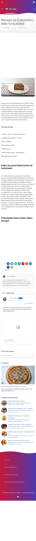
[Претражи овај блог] (18, 355)
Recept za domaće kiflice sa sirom (18, 440)
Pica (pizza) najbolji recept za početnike (14, 386)
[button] (8, 263)
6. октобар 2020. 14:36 (15, 300)
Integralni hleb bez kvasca (16, 401)
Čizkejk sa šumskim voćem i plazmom (19, 424)
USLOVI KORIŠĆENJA (10, 467)
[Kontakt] (2, 2)
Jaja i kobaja (14, 298)
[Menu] (2, 9)
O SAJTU (6, 460)
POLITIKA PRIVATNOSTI (11, 475)
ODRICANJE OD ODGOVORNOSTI (14, 482)
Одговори (28, 303)
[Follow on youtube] (34, 2)
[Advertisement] (18, 51)
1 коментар (6, 270)
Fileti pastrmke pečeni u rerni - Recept (20, 408)
